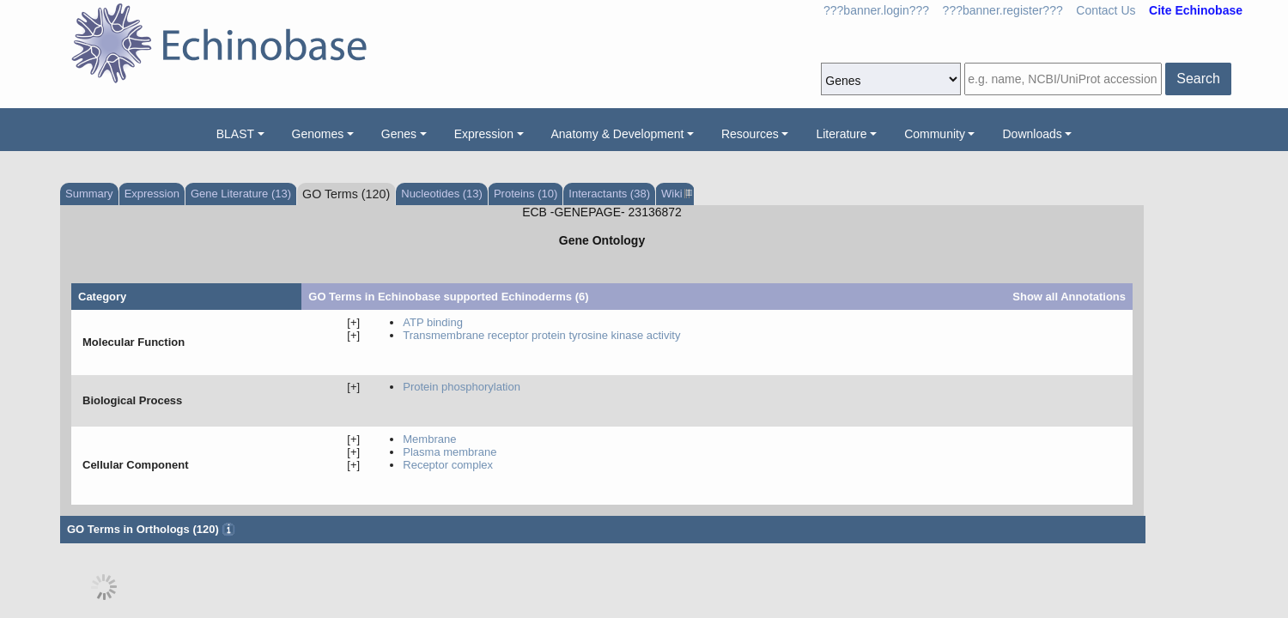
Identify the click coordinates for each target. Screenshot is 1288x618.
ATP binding (433, 322)
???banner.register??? (1003, 10)
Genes (398, 134)
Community (934, 134)
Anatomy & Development (617, 134)
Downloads (1031, 134)
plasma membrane (449, 451)
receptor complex (448, 464)
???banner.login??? (876, 10)
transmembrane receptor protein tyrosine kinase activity (541, 335)
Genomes (318, 134)
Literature (841, 134)
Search (1198, 78)
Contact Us (1105, 10)
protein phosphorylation (461, 386)
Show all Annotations (1069, 296)
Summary (89, 193)
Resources (750, 134)
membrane (429, 439)
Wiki (675, 193)
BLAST (235, 134)
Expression (483, 134)
